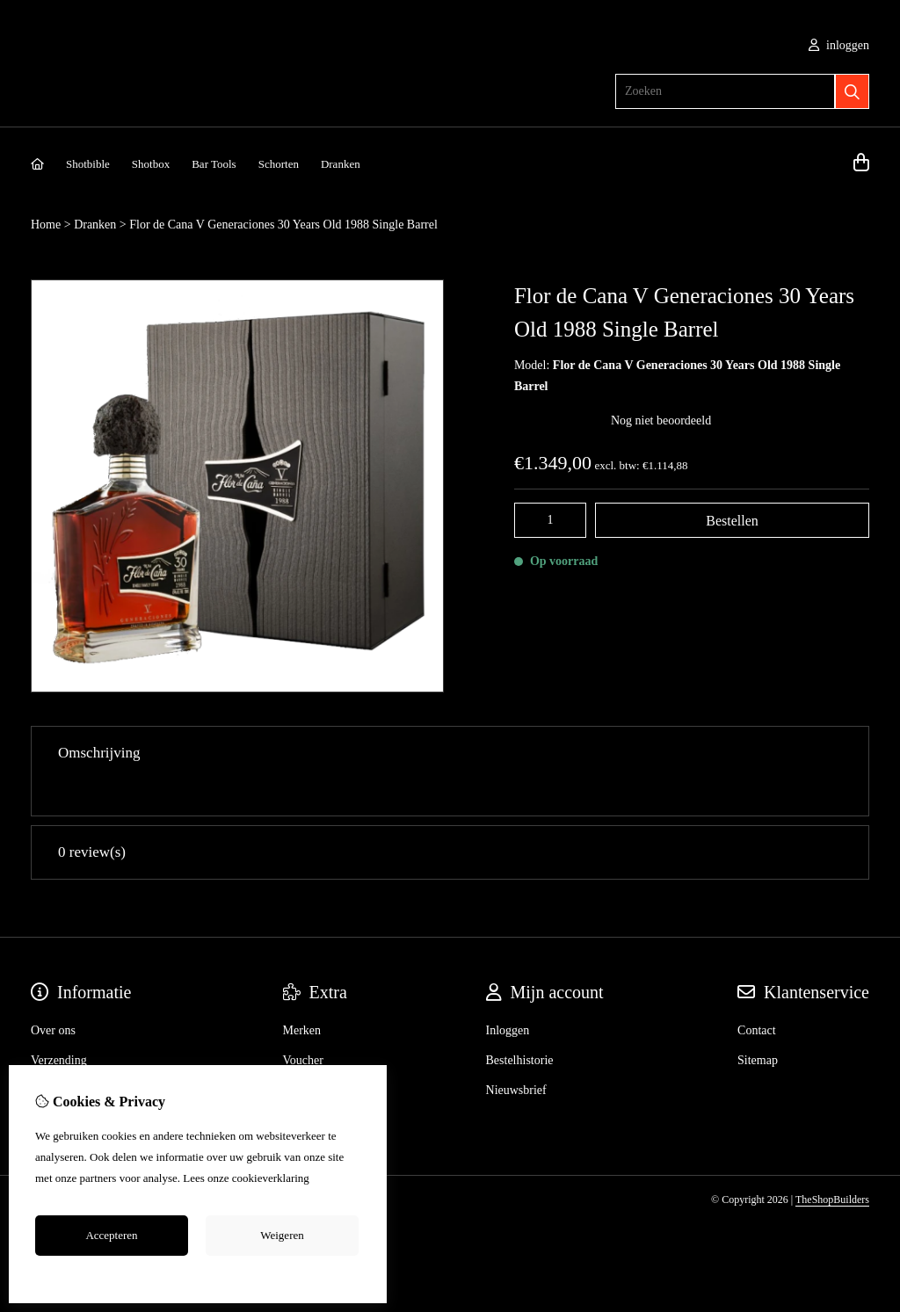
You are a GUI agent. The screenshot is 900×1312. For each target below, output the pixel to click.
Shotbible (88, 163)
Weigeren (281, 1235)
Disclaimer (57, 1054)
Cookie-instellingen (198, 1275)
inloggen (839, 45)
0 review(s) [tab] (450, 816)
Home (46, 224)
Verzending (59, 1024)
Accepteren (111, 1235)
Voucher (303, 1024)
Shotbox (151, 163)
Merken (302, 994)
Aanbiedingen (317, 1054)
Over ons (53, 994)
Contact (756, 994)
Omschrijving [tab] (450, 752)
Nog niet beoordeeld (661, 420)
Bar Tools (214, 163)
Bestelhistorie (520, 1024)
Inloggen (508, 994)
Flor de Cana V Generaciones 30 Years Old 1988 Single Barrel (283, 224)
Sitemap (757, 1024)
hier (321, 1178)
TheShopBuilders (832, 1163)
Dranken (340, 163)
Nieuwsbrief (516, 1054)
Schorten (278, 163)
